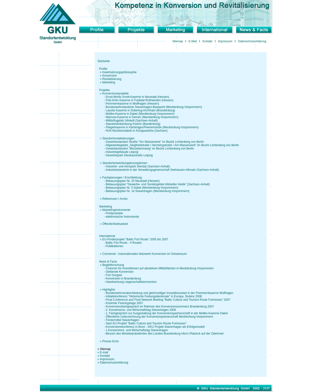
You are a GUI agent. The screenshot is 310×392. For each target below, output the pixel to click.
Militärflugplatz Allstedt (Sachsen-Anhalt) (132, 120)
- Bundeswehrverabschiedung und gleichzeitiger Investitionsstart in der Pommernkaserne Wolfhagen (165, 293)
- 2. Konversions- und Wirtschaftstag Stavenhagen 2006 (137, 310)
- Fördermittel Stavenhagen (118, 320)
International (107, 236)
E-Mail (193, 41)
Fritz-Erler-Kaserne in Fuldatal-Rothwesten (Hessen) (139, 100)
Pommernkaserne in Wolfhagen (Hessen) (132, 103)
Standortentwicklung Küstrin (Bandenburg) (133, 124)
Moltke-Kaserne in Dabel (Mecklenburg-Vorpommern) (140, 113)
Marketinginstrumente (116, 210)
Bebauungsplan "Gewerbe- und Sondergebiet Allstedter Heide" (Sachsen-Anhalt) (158, 184)
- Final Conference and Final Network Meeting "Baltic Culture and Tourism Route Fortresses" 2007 (164, 299)
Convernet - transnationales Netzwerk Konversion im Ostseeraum (144, 254)
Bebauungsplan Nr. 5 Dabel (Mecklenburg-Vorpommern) (142, 187)
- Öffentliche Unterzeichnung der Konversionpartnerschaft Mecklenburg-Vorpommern (155, 316)
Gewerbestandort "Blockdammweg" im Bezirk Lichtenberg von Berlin (150, 148)
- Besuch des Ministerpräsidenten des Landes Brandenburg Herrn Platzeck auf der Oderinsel (161, 333)
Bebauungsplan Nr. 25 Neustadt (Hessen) (133, 181)
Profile (103, 69)
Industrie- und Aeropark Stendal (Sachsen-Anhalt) (138, 166)
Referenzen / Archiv (115, 198)
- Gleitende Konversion (116, 271)
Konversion (109, 75)
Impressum (225, 41)
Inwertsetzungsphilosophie (119, 72)
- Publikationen (110, 246)
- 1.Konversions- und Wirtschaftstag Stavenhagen (133, 330)
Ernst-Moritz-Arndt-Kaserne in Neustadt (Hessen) (137, 97)
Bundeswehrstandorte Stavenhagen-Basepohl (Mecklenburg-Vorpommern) (154, 107)
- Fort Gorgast (110, 275)
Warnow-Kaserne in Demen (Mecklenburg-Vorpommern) (142, 117)
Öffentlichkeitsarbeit (115, 224)
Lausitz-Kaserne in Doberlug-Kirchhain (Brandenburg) (140, 110)
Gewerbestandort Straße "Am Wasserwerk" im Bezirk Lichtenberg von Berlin (155, 141)
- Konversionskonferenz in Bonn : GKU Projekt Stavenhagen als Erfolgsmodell (151, 326)
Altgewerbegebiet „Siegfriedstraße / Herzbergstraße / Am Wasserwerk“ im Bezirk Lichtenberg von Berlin (172, 145)
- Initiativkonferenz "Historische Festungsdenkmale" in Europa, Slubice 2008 (150, 296)
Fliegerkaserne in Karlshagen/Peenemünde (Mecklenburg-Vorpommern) (152, 127)
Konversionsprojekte (115, 93)
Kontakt (207, 41)
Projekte (104, 90)
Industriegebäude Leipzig (122, 152)
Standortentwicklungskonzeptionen (124, 163)
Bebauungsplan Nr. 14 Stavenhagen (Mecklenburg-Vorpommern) (148, 191)
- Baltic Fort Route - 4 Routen (120, 242)
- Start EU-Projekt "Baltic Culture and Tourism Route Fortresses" (142, 323)
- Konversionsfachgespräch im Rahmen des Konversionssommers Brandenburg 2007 (156, 306)
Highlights (108, 289)
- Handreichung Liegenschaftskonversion (127, 282)
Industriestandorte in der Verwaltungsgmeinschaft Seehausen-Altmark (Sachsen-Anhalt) (162, 169)
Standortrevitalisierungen (118, 138)
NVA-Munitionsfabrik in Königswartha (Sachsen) (137, 130)
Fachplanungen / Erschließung (122, 177)
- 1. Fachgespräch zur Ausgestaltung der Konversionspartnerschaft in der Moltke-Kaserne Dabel (163, 313)
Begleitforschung (113, 265)
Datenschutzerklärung (252, 41)
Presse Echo (110, 341)
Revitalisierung (112, 79)
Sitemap (177, 41)
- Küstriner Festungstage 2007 (120, 303)
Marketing (108, 82)
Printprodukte (114, 213)
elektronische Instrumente (122, 216)
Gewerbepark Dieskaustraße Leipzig (129, 155)
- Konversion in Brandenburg (119, 278)
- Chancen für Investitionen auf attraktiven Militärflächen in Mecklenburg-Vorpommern (156, 268)
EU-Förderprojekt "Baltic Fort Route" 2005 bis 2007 (135, 239)
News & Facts (108, 261)
